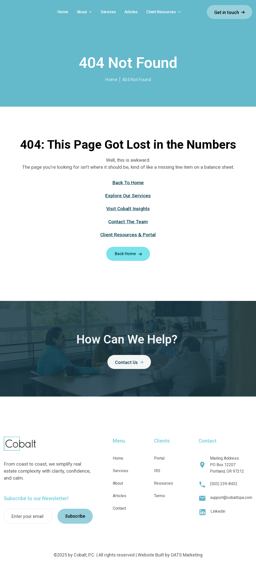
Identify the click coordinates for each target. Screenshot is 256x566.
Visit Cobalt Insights (128, 209)
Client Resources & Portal (128, 235)
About (82, 12)
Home (111, 79)
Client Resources (161, 12)
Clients (162, 441)
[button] (84, 12)
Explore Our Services (128, 196)
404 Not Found (136, 79)
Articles (119, 495)
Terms (159, 495)
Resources (163, 483)
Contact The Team (128, 222)
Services (120, 470)
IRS (157, 470)
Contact (119, 508)
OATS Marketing (186, 554)
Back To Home (128, 182)
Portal (159, 458)
